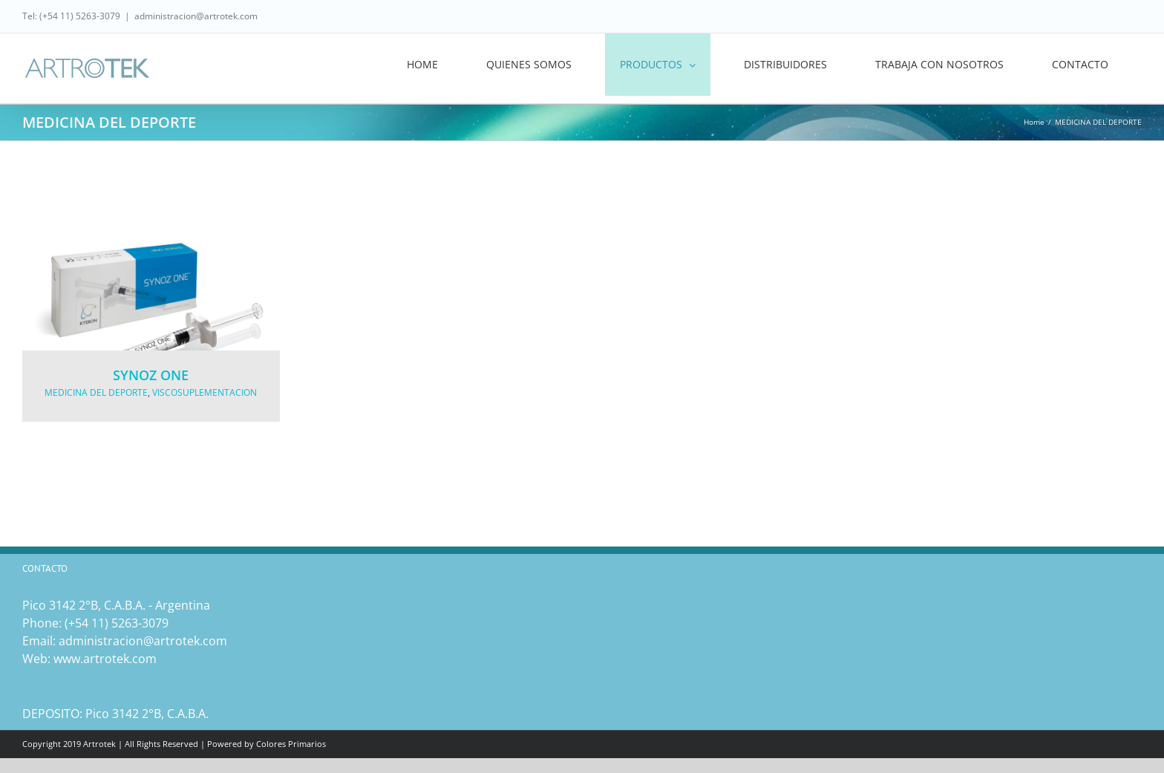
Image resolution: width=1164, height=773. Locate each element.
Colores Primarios (291, 743)
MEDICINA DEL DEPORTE (96, 392)
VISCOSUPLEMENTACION (204, 392)
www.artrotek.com (105, 658)
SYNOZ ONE (151, 375)
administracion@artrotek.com (196, 16)
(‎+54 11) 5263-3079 (117, 623)
